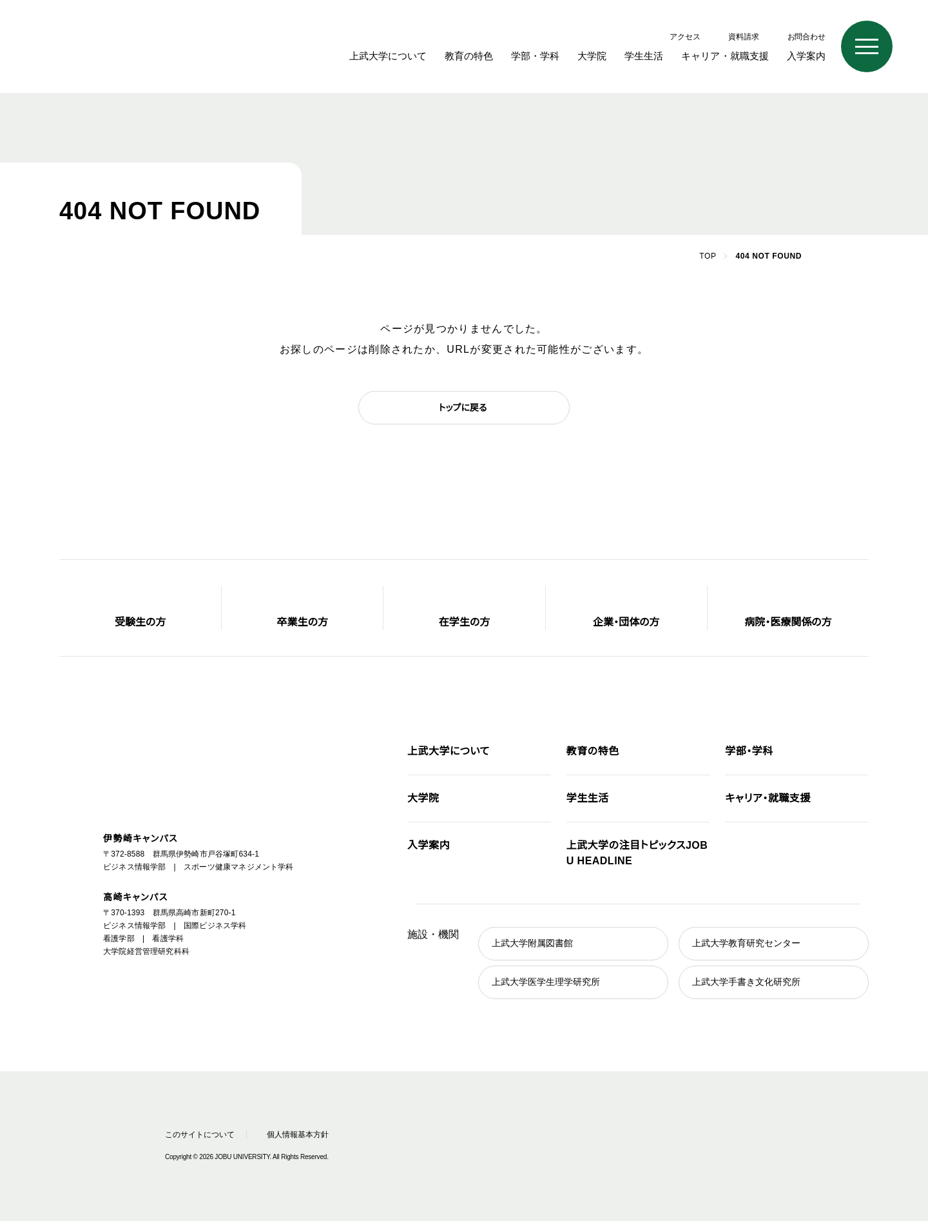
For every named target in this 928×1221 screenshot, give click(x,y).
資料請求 (743, 36)
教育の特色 (483, 56)
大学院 (601, 56)
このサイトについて (196, 1134)
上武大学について (404, 56)
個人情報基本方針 (303, 1134)
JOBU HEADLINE (636, 853)
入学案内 (806, 56)
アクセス (686, 36)
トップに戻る (463, 407)
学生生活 (653, 56)
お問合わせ (807, 36)
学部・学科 (547, 56)
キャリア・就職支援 (730, 56)
